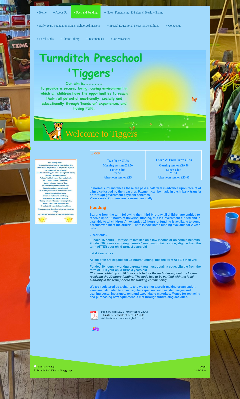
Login (203, 366)
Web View (200, 370)
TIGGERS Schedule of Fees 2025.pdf (122, 314)
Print (39, 366)
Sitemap (49, 366)
